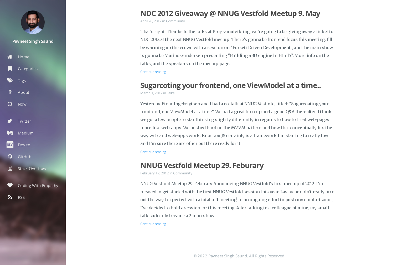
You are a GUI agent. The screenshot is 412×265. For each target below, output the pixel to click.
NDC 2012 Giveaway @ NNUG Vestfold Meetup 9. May (230, 13)
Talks (171, 93)
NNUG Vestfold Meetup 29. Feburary (202, 165)
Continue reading (153, 71)
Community (175, 21)
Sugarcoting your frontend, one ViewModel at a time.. (230, 85)
